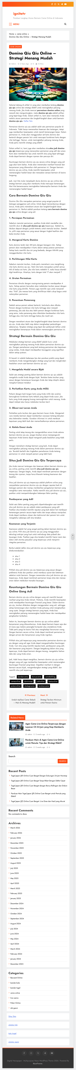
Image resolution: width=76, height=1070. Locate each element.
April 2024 (14, 943)
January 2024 (15, 959)
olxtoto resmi (13, 1042)
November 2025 (17, 848)
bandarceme (23, 676)
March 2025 (15, 888)
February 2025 (16, 893)
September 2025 (17, 858)
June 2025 (14, 873)
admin (13, 64)
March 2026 (15, 827)
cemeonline (15, 681)
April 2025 (14, 883)
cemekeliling (50, 676)
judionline (41, 681)
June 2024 (14, 933)
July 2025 (14, 868)
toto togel (12, 1033)
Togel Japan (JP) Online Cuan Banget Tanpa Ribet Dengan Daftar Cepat (38, 780)
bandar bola (15, 983)
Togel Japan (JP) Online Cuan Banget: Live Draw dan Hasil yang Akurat (38, 801)
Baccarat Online (16, 977)
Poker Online (15, 1003)
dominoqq (28, 681)
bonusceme (36, 676)
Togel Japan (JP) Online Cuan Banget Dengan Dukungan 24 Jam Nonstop (39, 775)
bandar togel (15, 988)
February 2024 (16, 954)
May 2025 (14, 878)
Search (11, 756)
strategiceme (29, 686)
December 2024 (16, 903)
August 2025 (15, 863)
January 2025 (15, 898)
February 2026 (16, 833)
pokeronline (15, 686)
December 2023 (16, 964)
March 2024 (15, 949)
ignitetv (19, 13)
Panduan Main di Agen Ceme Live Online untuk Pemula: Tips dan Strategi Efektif (44, 741)
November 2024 (17, 908)
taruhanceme (44, 686)
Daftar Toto (28, 121)
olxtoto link (12, 1025)
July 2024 (14, 928)
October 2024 (16, 913)
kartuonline (53, 681)
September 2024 (17, 918)
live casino (14, 998)
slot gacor (14, 1008)
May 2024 (14, 938)
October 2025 (16, 853)
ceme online (15, 47)
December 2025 (16, 843)
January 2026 (15, 838)
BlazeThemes (37, 1063)
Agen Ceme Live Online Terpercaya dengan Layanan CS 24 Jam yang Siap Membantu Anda (45, 727)
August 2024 (15, 923)
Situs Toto (12, 1016)
